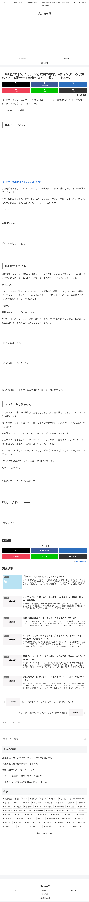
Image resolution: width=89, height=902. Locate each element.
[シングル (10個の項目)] (63, 799)
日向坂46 (73, 891)
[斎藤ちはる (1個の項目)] (30, 815)
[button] (73, 90)
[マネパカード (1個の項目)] (80, 819)
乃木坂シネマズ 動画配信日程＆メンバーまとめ (24, 783)
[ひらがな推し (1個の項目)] (8, 819)
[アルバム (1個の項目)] (48, 823)
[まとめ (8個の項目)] (6, 803)
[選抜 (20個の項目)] (17, 799)
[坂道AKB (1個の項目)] (69, 815)
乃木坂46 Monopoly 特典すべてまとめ (20, 764)
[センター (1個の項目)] (64, 827)
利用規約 (44, 894)
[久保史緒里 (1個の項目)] (59, 823)
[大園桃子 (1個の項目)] (9, 827)
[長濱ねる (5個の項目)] (49, 803)
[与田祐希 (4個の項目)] (60, 803)
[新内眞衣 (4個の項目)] (18, 807)
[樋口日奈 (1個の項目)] (7, 823)
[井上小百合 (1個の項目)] (35, 827)
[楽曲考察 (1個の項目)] (61, 811)
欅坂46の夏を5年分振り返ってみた (18, 770)
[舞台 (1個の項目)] (27, 823)
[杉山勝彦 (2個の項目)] (18, 811)
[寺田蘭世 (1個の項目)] (21, 819)
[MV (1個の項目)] (21, 827)
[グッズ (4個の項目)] (38, 807)
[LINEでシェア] (44, 90)
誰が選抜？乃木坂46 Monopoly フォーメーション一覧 (27, 758)
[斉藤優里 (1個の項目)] (82, 811)
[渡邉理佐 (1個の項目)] (82, 823)
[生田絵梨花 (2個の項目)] (50, 811)
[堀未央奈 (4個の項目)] (81, 803)
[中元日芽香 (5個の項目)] (37, 803)
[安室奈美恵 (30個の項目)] (7, 799)
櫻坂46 (44, 891)
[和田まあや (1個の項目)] (79, 827)
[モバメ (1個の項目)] (31, 819)
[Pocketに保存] (16, 90)
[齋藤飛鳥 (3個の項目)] (48, 807)
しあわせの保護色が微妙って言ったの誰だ (22, 776)
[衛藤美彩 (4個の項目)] (28, 807)
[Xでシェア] (16, 84)
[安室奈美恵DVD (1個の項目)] (53, 819)
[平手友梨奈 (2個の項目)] (7, 811)
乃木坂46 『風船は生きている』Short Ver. (21, 182)
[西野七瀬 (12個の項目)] (34, 799)
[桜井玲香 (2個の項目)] (28, 811)
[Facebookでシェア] (44, 84)
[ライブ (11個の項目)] (43, 799)
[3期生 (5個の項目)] (16, 803)
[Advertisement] (44, 38)
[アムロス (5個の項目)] (26, 803)
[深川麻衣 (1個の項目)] (50, 827)
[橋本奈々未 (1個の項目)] (71, 811)
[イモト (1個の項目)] (18, 815)
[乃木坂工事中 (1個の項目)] (57, 815)
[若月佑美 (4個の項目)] (7, 807)
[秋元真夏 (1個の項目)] (71, 823)
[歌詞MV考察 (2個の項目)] (39, 811)
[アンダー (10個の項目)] (53, 799)
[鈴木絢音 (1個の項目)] (7, 815)
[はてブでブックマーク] (73, 84)
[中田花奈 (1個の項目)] (18, 823)
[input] (44, 739)
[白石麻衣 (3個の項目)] (71, 807)
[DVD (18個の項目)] (25, 799)
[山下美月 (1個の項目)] (37, 823)
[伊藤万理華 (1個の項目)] (43, 815)
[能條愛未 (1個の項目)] (81, 815)
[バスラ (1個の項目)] (41, 819)
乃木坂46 (6, 540)
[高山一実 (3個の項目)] (82, 807)
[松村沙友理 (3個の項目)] (60, 807)
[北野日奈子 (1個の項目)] (67, 819)
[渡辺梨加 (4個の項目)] (71, 803)
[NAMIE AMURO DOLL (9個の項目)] (78, 799)
